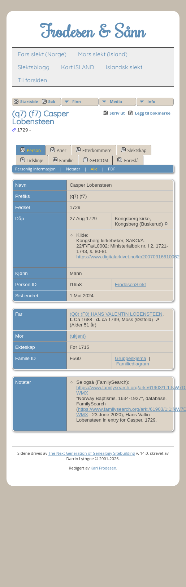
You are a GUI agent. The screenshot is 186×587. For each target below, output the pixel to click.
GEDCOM (95, 160)
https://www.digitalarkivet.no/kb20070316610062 (127, 256)
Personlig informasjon (35, 169)
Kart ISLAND (77, 67)
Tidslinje (31, 160)
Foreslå (127, 160)
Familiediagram (132, 363)
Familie (63, 160)
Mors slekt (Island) (102, 54)
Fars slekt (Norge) (42, 54)
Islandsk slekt (124, 67)
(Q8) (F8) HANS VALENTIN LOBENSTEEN (116, 314)
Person (30, 150)
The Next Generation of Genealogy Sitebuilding (91, 453)
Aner (58, 150)
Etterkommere (94, 150)
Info (151, 101)
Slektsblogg (33, 67)
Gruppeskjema (130, 358)
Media (116, 101)
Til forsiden (32, 80)
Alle (94, 169)
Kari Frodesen (103, 468)
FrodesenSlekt (130, 284)
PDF (111, 169)
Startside (29, 101)
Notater (73, 169)
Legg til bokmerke (152, 113)
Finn (76, 101)
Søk (52, 101)
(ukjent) (78, 336)
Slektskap (134, 150)
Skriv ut (117, 113)
